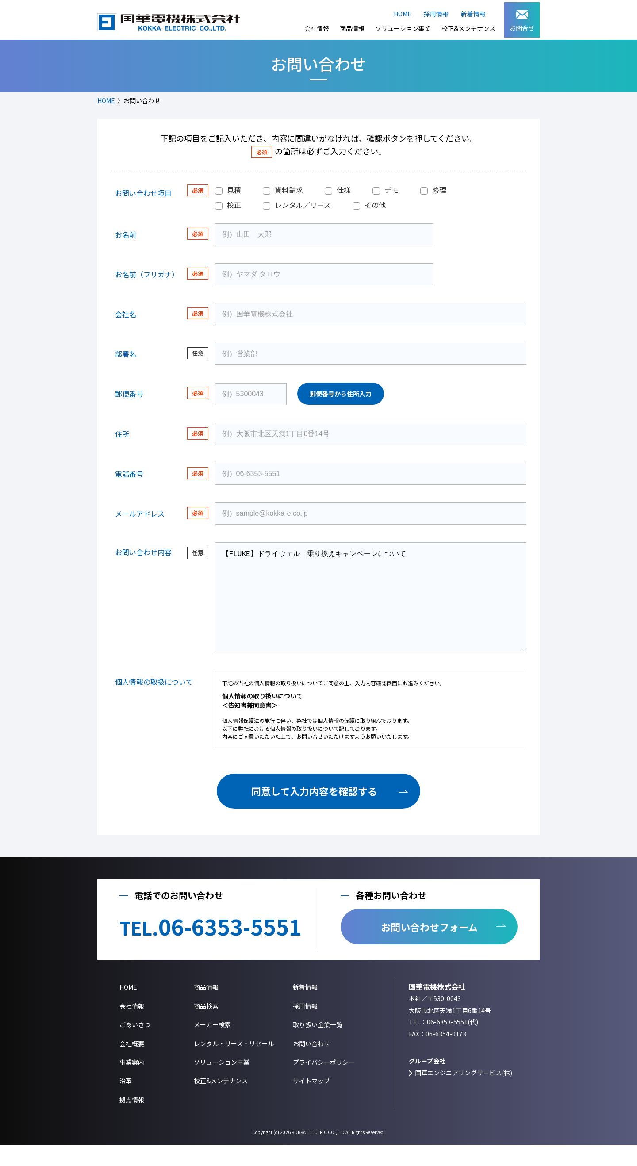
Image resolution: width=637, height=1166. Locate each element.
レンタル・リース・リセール (234, 1064)
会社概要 (131, 1064)
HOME (402, 13)
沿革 (125, 1101)
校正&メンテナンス (468, 28)
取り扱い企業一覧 (317, 1045)
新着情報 (473, 13)
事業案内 (131, 1083)
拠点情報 (131, 1120)
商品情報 (352, 28)
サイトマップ (311, 1101)
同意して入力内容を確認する (314, 812)
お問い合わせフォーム (429, 948)
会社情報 (316, 28)
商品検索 (206, 1027)
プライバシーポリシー (324, 1083)
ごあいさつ (134, 1045)
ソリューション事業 (403, 28)
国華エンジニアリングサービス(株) (463, 1093)
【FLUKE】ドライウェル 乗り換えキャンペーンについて (370, 607)
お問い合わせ (311, 1064)
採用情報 (436, 13)
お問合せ (522, 21)
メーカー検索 (212, 1045)
